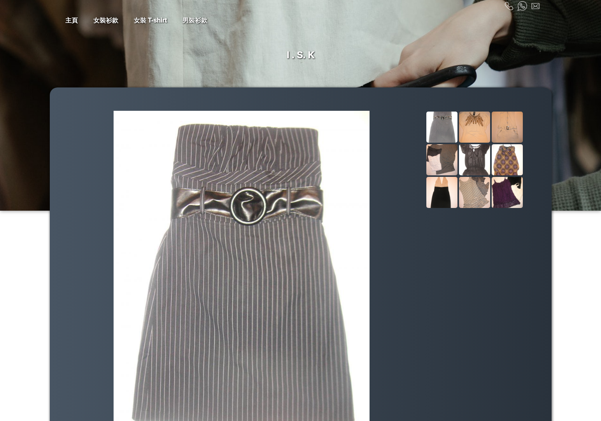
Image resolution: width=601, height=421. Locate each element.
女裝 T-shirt (150, 20)
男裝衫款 (194, 20)
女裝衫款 (105, 20)
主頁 (71, 20)
